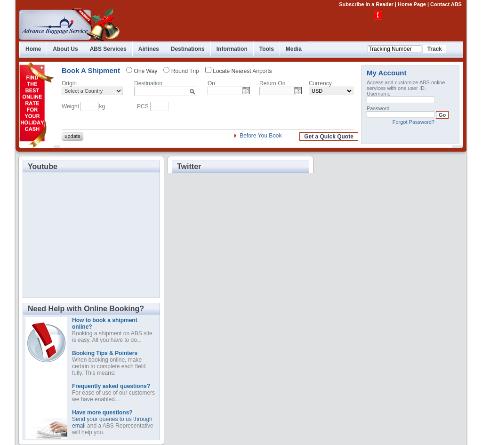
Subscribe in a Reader (366, 4)
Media (294, 49)
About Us (65, 49)
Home (33, 49)
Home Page (412, 4)
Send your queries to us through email (112, 419)
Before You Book (260, 135)
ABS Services (108, 49)
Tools (266, 49)
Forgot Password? (413, 122)
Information (232, 49)
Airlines (148, 49)
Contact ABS (446, 4)
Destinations (188, 49)
